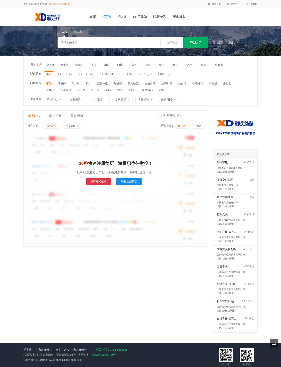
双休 (88, 83)
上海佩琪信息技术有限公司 (231, 237)
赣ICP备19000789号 (104, 354)
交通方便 (150, 83)
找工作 (106, 17)
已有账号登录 (98, 181)
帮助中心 (235, 4)
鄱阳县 (177, 64)
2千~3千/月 (106, 74)
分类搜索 (218, 42)
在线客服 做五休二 (228, 318)
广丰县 (92, 64)
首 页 (92, 17)
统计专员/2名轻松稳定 (230, 283)
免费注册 (65, 4)
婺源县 (205, 64)
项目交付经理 (225, 179)
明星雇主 (28, 349)
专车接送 (65, 90)
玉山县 (106, 64)
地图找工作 (233, 42)
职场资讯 (159, 17)
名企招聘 (55, 115)
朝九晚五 (133, 83)
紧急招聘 (76, 115)
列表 (199, 126)
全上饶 (50, 64)
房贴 (119, 90)
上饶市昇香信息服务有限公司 (232, 167)
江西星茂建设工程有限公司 (231, 220)
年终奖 (76, 83)
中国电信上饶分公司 (227, 185)
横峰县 (135, 64)
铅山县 (120, 64)
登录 (54, 4)
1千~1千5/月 (65, 74)
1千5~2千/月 (85, 74)
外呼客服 (222, 162)
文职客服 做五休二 (228, 231)
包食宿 (182, 83)
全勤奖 (227, 83)
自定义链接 (45, 349)
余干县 (163, 64)
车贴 (108, 90)
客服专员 (222, 266)
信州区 (64, 64)
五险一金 (102, 83)
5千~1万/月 (145, 74)
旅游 (161, 90)
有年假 (50, 90)
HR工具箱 (140, 17)
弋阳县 (149, 64)
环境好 (62, 83)
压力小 (132, 90)
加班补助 (166, 83)
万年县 (191, 64)
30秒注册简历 (129, 181)
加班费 (118, 83)
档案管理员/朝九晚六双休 (232, 301)
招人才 (122, 17)
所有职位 (34, 115)
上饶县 (78, 64)
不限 (49, 74)
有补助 (81, 90)
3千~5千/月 (126, 74)
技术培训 (147, 90)
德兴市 (219, 64)
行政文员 (222, 214)
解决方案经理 (225, 197)
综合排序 (50, 126)
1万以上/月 (164, 74)
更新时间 (71, 126)
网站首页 (216, 4)
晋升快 (95, 90)
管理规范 (197, 83)
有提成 (213, 83)
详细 (183, 126)
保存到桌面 (252, 4)
